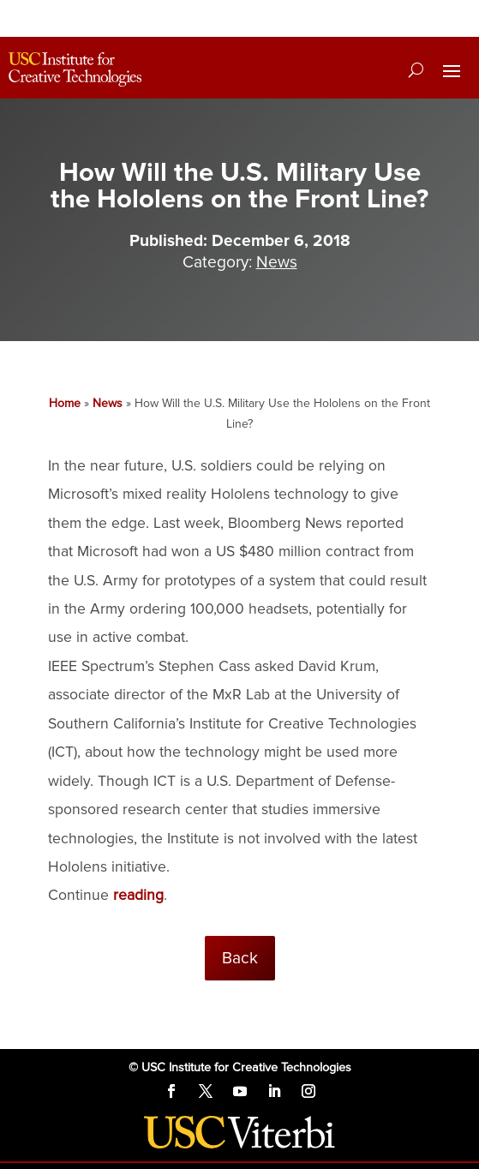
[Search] (416, 69)
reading (138, 895)
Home (65, 403)
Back (240, 958)
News (276, 262)
